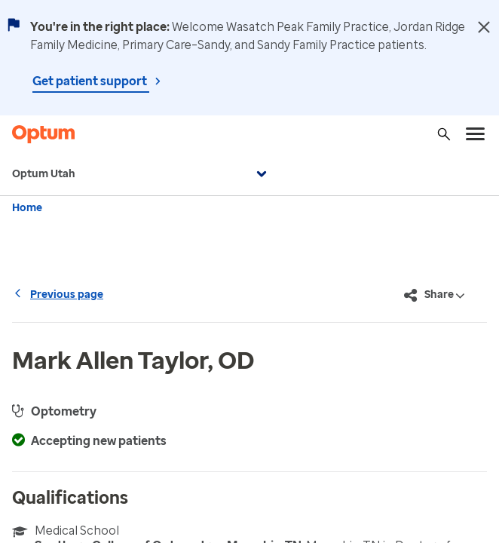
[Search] (444, 134)
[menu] (475, 134)
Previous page (57, 294)
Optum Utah (141, 174)
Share (434, 295)
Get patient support (90, 81)
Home (27, 207)
